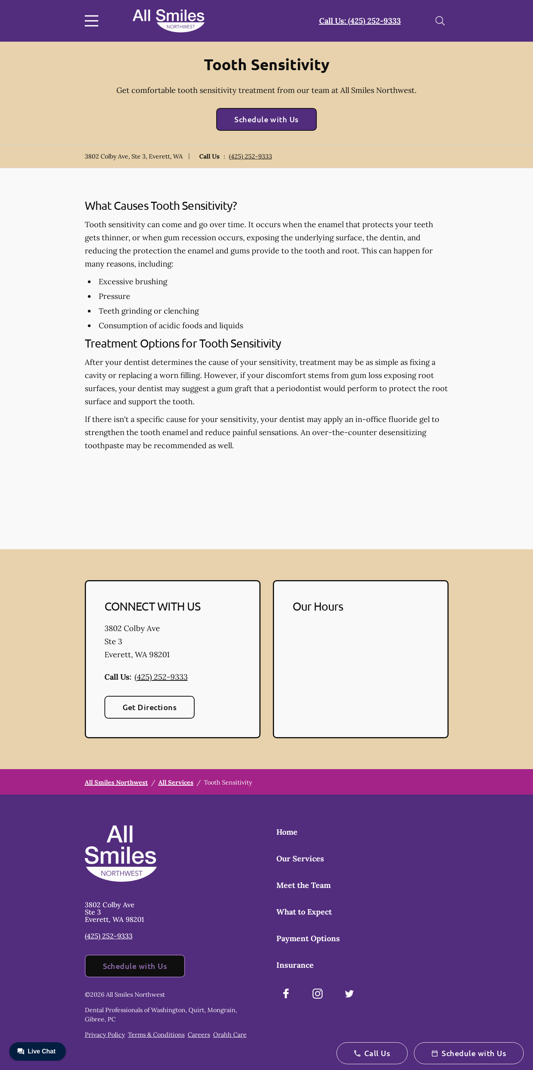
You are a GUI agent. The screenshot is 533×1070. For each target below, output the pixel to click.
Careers (199, 1034)
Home (287, 832)
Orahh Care (230, 1034)
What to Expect (304, 911)
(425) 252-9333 (250, 156)
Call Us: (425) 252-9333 (360, 20)
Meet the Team (303, 885)
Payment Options (308, 938)
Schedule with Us (266, 119)
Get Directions (150, 707)
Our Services (300, 858)
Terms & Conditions (156, 1034)
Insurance (295, 965)
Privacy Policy (105, 1034)
